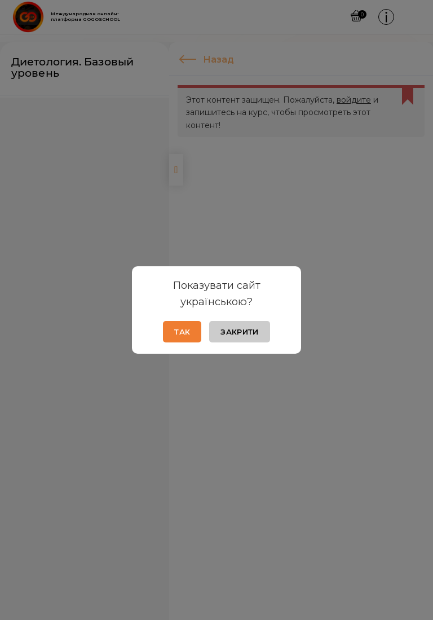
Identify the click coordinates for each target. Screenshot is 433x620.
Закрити (239, 331)
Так (182, 331)
